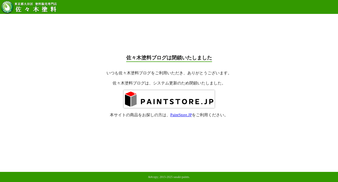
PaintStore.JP (181, 115)
